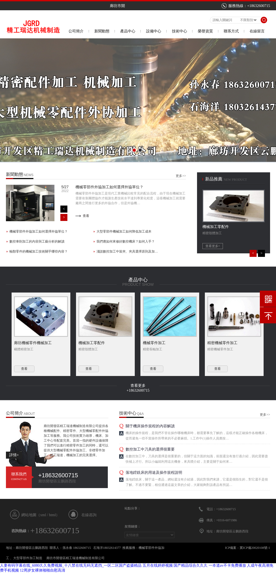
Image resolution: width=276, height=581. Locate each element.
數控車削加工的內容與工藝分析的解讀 (36, 241)
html (52, 515)
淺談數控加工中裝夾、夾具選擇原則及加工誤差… (127, 251)
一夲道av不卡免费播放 (227, 565)
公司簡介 (76, 31)
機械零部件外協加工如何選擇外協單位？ (38, 231)
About (29, 414)
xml (43, 515)
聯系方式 (231, 31)
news (28, 175)
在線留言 (257, 31)
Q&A (140, 414)
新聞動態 (101, 31)
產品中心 (127, 31)
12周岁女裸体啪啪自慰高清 (42, 570)
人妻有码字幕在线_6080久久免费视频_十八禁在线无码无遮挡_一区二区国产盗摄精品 (71, 565)
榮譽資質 (205, 31)
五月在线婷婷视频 (158, 565)
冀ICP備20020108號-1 (255, 548)
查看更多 (138, 386)
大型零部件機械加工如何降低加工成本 (123, 231)
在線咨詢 (88, 515)
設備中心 (153, 31)
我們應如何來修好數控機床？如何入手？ (125, 241)
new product (235, 180)
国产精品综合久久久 (191, 565)
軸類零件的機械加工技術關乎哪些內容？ (38, 251)
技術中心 (179, 31)
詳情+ (14, 455)
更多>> (181, 176)
